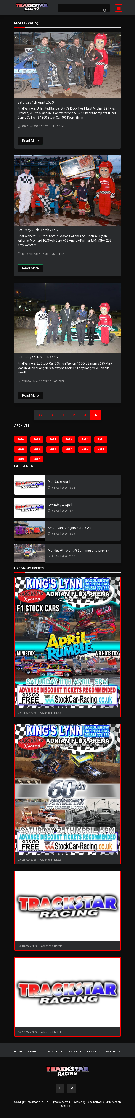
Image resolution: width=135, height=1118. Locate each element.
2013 (21, 459)
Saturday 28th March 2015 (38, 230)
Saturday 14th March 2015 (38, 357)
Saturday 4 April (60, 505)
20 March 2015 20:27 (36, 381)
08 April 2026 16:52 (63, 487)
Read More (30, 141)
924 (61, 381)
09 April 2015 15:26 (35, 126)
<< (40, 415)
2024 (53, 439)
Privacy (75, 1051)
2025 (37, 439)
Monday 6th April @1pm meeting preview (79, 551)
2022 (85, 439)
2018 (53, 449)
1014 (60, 126)
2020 (21, 449)
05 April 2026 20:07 (63, 556)
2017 (69, 449)
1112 (60, 254)
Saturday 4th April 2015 (36, 102)
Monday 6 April (59, 482)
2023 (69, 439)
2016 (85, 449)
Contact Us (53, 1051)
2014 (101, 449)
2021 (101, 439)
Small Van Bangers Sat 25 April (71, 528)
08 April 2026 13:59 (63, 533)
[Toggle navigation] (117, 7)
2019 (37, 449)
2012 (37, 459)
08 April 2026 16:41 (63, 511)
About (33, 1051)
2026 (21, 439)
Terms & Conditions (104, 1051)
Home (18, 1051)
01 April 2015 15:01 (35, 254)
